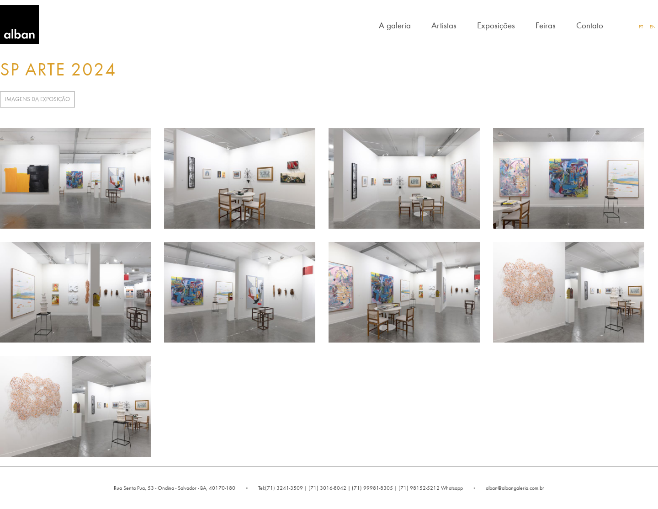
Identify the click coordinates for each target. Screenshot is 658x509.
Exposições (496, 25)
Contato (589, 25)
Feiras (546, 25)
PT (641, 26)
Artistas (443, 25)
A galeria (395, 25)
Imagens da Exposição (37, 99)
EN (653, 26)
